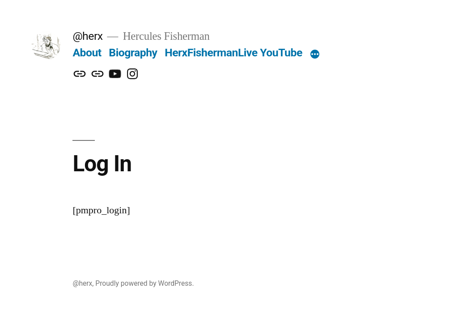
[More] (315, 54)
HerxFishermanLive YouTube (233, 52)
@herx (87, 36)
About (86, 52)
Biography (133, 52)
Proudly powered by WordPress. (144, 283)
